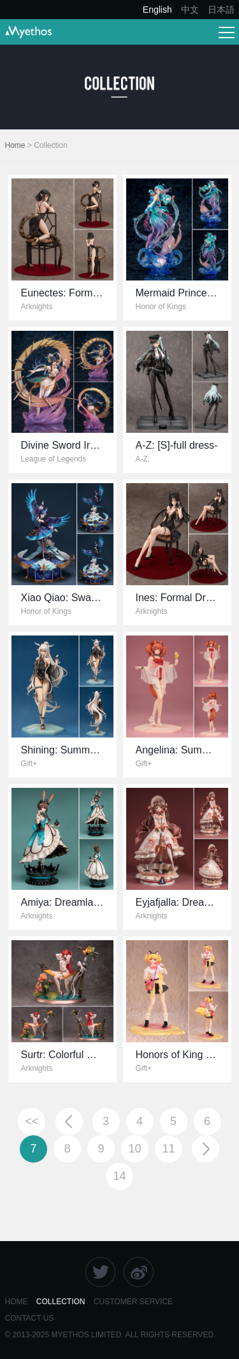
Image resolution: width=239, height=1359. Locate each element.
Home (15, 145)
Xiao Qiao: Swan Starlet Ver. (85, 597)
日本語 (221, 9)
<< (31, 1121)
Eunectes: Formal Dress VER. (89, 292)
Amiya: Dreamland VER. (76, 902)
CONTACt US (29, 1318)
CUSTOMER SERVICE (133, 1301)
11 (168, 1148)
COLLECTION (60, 1301)
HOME (16, 1301)
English (157, 9)
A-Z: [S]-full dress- (177, 445)
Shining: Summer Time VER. (86, 750)
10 (134, 1148)
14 (119, 1176)
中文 (190, 9)
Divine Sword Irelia (63, 445)
